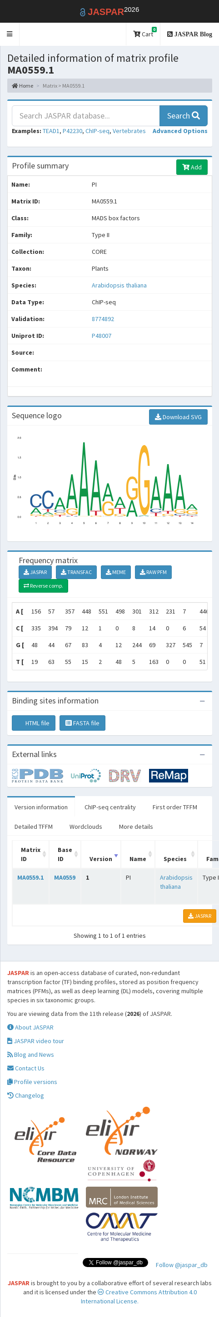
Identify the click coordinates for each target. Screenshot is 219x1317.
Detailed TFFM (34, 826)
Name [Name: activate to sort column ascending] (137, 859)
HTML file (34, 723)
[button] (10, 34)
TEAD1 (51, 131)
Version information (41, 807)
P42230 (72, 131)
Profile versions (32, 1082)
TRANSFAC (76, 572)
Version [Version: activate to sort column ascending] (101, 859)
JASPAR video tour (35, 1041)
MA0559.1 (30, 877)
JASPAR (35, 572)
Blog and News (30, 1054)
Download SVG (178, 417)
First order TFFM (175, 807)
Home (22, 85)
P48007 (102, 336)
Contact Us (26, 1068)
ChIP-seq (97, 131)
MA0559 (64, 877)
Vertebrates (129, 131)
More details (136, 826)
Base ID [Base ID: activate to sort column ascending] (65, 854)
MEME (116, 572)
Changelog (25, 1095)
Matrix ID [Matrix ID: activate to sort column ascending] (30, 854)
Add (192, 167)
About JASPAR (30, 1027)
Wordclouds (86, 826)
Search (183, 115)
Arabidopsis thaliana (119, 285)
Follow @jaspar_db (182, 1265)
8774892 (103, 319)
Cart (145, 32)
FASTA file (82, 723)
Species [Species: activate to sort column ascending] (175, 859)
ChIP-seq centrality (110, 807)
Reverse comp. (43, 585)
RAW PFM (153, 572)
